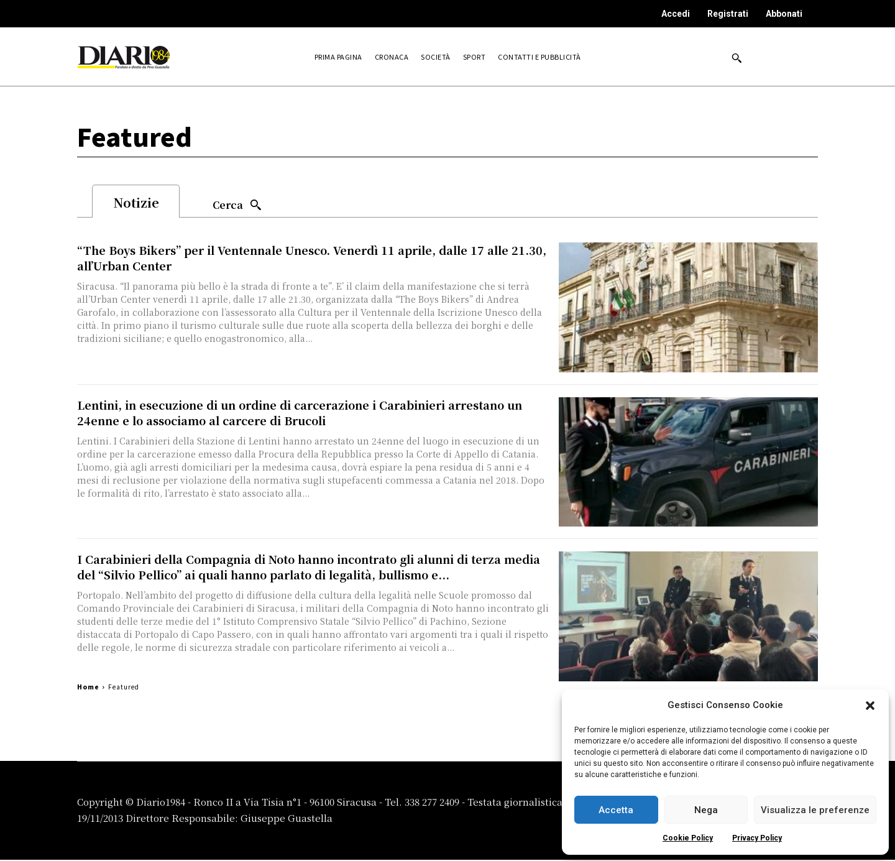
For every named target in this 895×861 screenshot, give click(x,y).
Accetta (616, 810)
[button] (870, 705)
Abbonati (784, 14)
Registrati (727, 14)
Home (88, 688)
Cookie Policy (688, 838)
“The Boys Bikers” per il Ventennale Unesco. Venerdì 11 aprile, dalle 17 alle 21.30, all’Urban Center (311, 259)
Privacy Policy (757, 838)
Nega (706, 810)
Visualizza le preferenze (815, 810)
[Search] (237, 205)
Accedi (675, 14)
